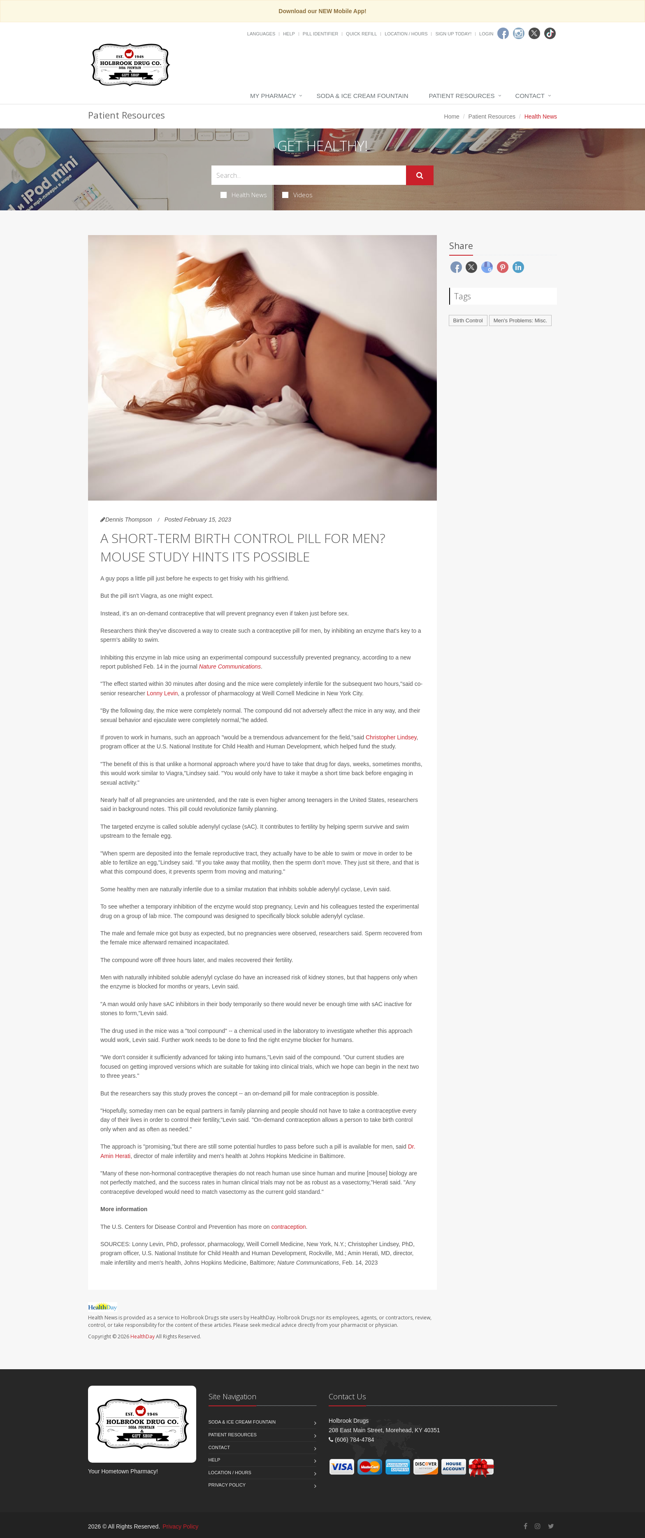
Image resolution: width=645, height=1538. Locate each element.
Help (289, 33)
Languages (261, 33)
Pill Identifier (320, 33)
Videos (297, 195)
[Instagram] (518, 33)
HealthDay (142, 1336)
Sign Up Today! (453, 33)
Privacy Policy (227, 1484)
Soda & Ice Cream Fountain (362, 95)
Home (451, 116)
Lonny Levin (162, 693)
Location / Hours (406, 33)
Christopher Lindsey (391, 737)
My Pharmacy (273, 95)
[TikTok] (550, 33)
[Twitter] (534, 33)
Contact (530, 95)
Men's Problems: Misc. (520, 320)
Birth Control (468, 320)
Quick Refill (361, 33)
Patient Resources (462, 95)
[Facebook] (503, 33)
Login (486, 33)
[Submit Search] (420, 175)
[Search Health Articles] (308, 175)
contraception (288, 1226)
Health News (243, 195)
